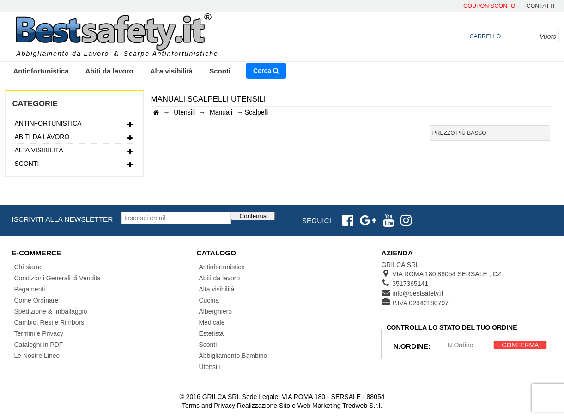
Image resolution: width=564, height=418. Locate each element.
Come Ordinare (36, 300)
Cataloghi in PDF (38, 344)
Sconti (219, 71)
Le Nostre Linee (37, 355)
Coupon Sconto (489, 6)
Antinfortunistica (41, 71)
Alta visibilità (171, 71)
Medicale (211, 322)
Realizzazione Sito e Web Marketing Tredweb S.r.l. (309, 405)
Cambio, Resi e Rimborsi (50, 322)
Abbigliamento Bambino (233, 355)
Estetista (211, 333)
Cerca (266, 70)
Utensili (209, 366)
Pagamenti (29, 289)
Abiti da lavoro (109, 71)
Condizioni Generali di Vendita (57, 278)
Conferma (253, 215)
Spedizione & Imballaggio (50, 311)
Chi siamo (28, 267)
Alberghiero (215, 311)
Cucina (209, 300)
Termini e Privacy (39, 333)
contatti (540, 6)
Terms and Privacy (208, 405)
